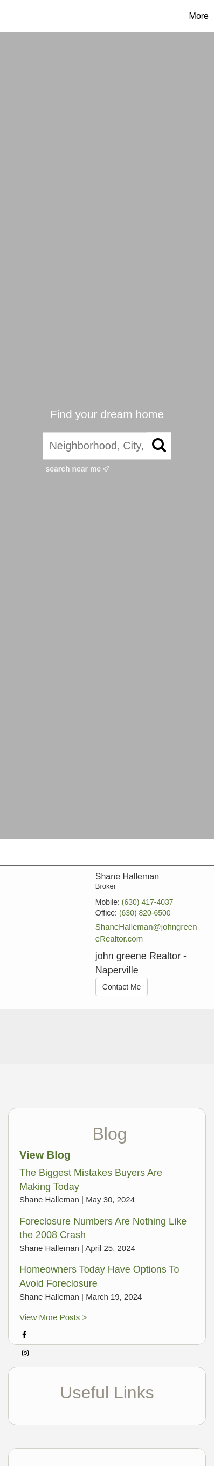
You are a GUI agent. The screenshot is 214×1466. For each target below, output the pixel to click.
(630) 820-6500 (145, 913)
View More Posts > (53, 1317)
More (199, 16)
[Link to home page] (29, 16)
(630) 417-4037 (148, 902)
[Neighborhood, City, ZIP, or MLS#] (107, 446)
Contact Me (121, 987)
